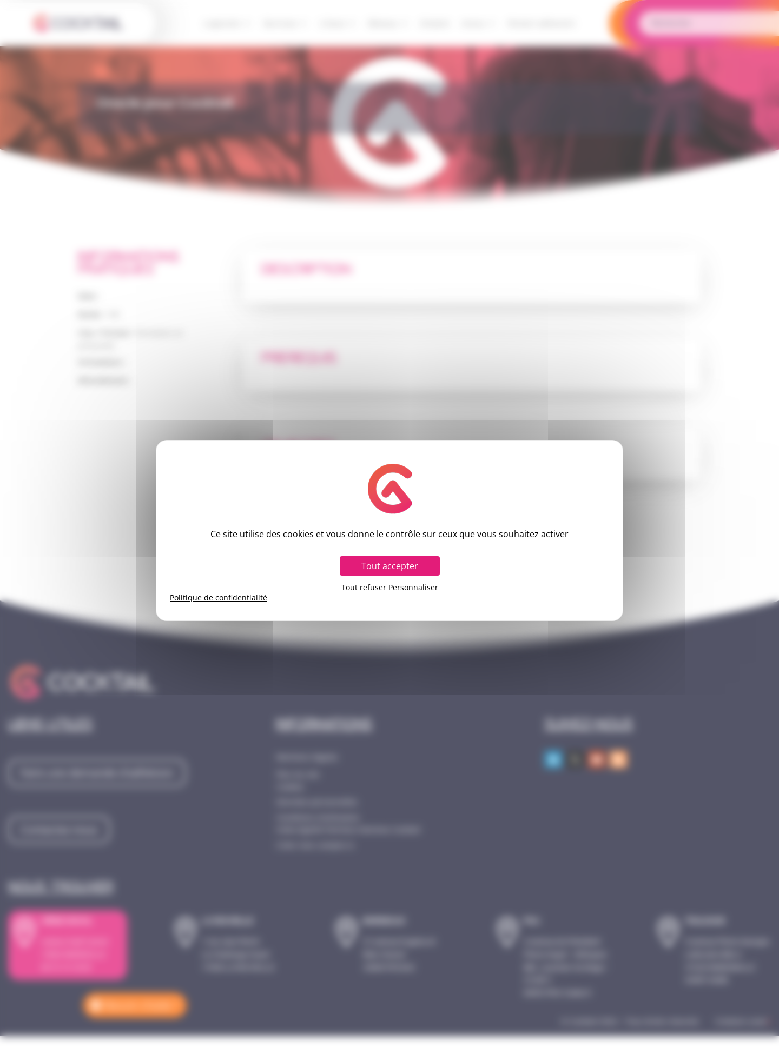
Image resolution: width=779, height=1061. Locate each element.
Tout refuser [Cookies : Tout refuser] (363, 587)
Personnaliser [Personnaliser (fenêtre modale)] (413, 587)
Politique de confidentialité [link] (218, 598)
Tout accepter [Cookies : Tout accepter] (389, 566)
